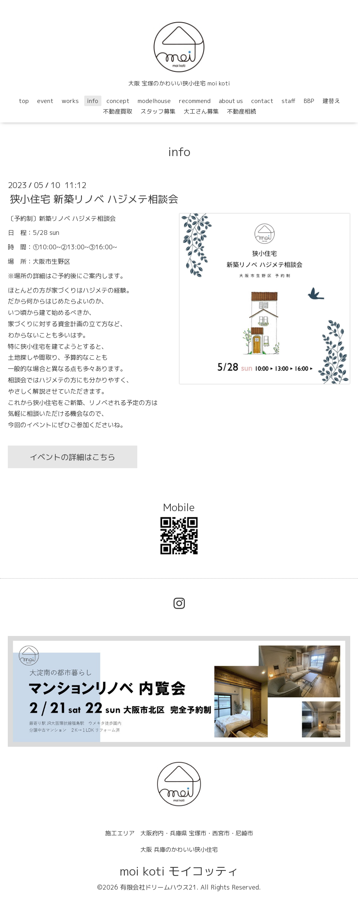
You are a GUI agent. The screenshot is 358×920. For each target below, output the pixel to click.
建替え (331, 101)
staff (289, 101)
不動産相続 (241, 111)
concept (117, 101)
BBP (309, 101)
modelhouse (154, 101)
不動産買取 (117, 111)
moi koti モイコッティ (179, 871)
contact (262, 101)
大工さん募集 (201, 111)
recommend (195, 101)
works (70, 101)
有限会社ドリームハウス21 (158, 887)
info (92, 101)
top (24, 101)
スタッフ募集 (157, 111)
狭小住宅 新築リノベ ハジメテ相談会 (94, 199)
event (45, 101)
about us (231, 101)
